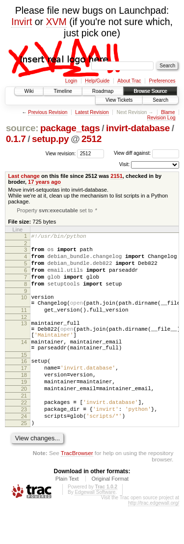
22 (24, 434)
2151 (116, 176)
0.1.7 (16, 139)
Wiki (29, 91)
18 (24, 401)
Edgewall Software (95, 530)
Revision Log (161, 117)
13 (24, 339)
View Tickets (118, 100)
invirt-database (138, 128)
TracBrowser (77, 490)
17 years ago (44, 182)
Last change (24, 176)
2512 (91, 139)
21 (24, 426)
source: (22, 128)
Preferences (162, 81)
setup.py (50, 139)
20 (24, 418)
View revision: (61, 153)
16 (24, 384)
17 (24, 393)
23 (24, 443)
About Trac (129, 81)
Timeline (62, 91)
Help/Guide (97, 81)
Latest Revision (91, 112)
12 (24, 333)
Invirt (21, 21)
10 (24, 309)
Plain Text (67, 516)
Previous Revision (47, 112)
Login (71, 81)
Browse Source (150, 91)
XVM (56, 21)
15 (24, 378)
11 (24, 324)
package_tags (70, 128)
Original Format (110, 516)
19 (24, 409)
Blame (168, 112)
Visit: (124, 164)
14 (24, 362)
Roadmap (102, 91)
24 (24, 451)
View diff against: (146, 153)
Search (160, 100)
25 (24, 459)
